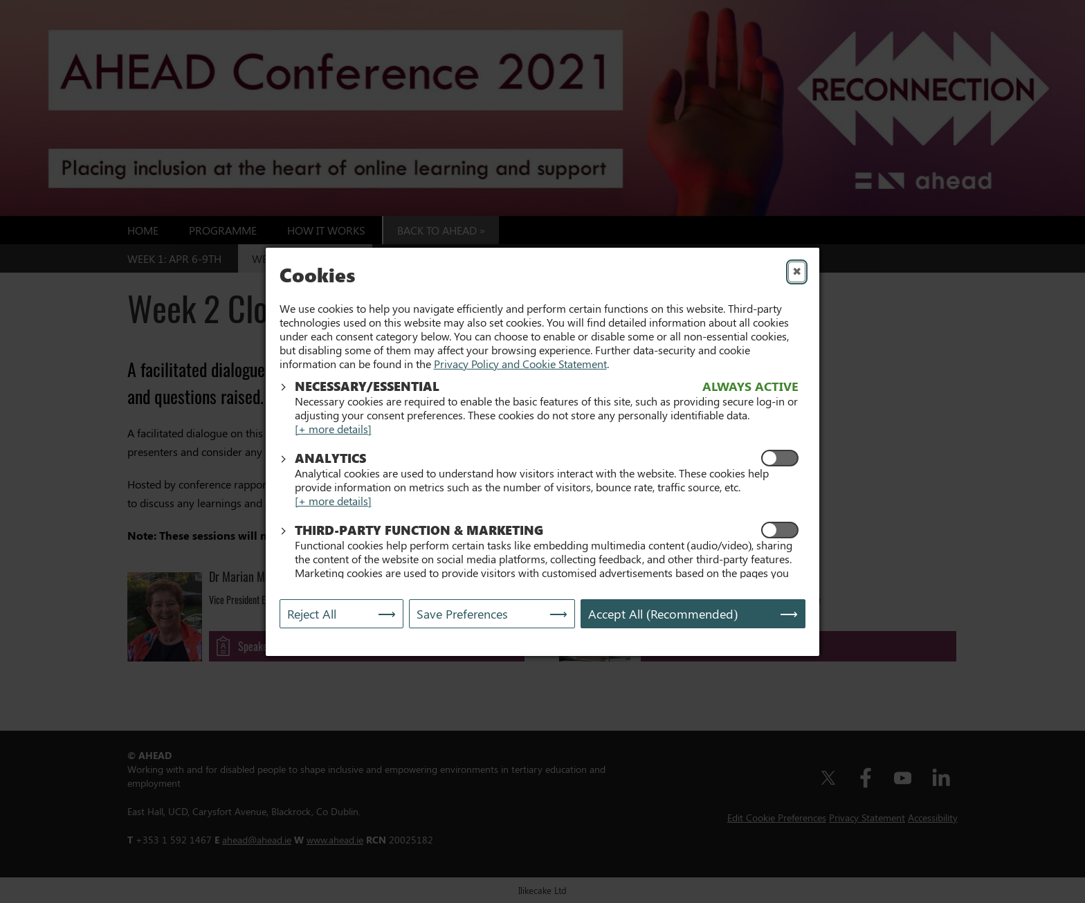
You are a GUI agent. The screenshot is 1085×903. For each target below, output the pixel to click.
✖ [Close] (796, 273)
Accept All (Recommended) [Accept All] (663, 611)
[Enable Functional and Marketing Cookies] (780, 528)
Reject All (311, 611)
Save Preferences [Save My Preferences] (462, 611)
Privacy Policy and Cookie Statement (520, 361)
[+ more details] (333, 426)
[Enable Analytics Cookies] (780, 456)
